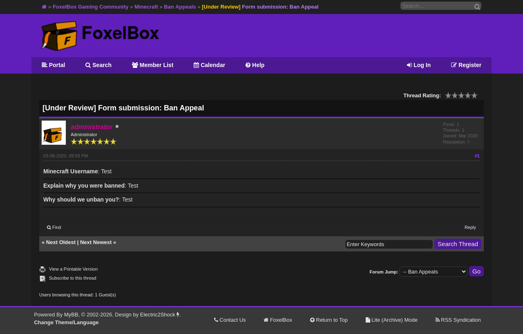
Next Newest (96, 242)
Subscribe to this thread (72, 278)
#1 (477, 155)
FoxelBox (278, 320)
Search (98, 65)
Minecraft (146, 7)
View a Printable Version (73, 269)
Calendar (209, 65)
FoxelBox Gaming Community (91, 7)
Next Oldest (61, 242)
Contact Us (230, 320)
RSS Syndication (458, 320)
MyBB (71, 315)
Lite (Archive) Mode (392, 320)
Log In (419, 65)
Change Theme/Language (66, 322)
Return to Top (329, 320)
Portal (53, 65)
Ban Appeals (180, 7)
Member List (152, 65)
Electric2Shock (160, 315)
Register (466, 65)
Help (255, 65)
